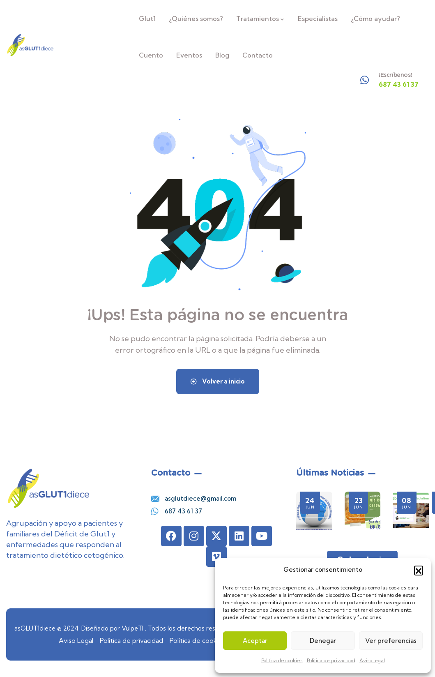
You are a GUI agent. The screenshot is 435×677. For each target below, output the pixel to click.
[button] (418, 570)
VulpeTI (132, 628)
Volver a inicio (218, 381)
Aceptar (255, 641)
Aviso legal (372, 660)
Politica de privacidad (331, 660)
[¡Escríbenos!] (365, 80)
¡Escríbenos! (395, 75)
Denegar (323, 641)
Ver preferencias (391, 641)
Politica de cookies (282, 660)
